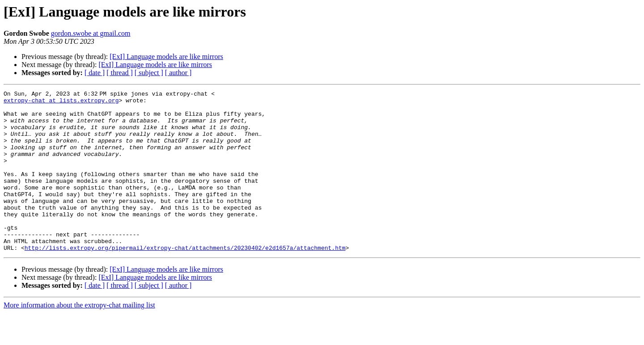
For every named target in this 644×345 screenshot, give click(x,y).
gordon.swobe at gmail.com (91, 33)
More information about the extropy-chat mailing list (79, 337)
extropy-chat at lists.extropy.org (61, 103)
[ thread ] (119, 72)
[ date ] (95, 72)
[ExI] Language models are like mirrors (166, 56)
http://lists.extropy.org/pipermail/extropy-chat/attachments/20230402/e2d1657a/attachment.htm (185, 280)
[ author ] (178, 72)
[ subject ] (149, 72)
